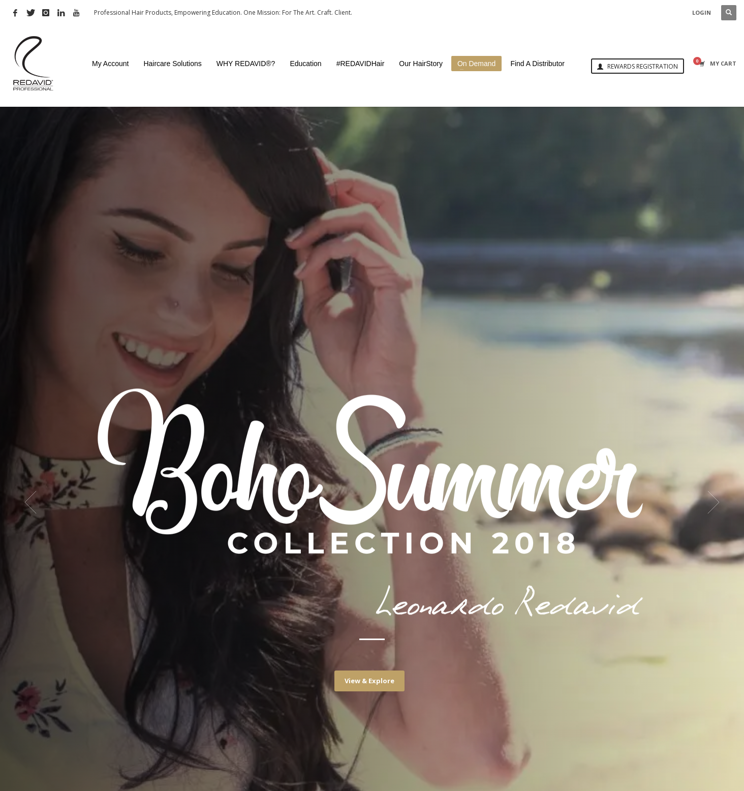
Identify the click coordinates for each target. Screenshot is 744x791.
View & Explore (369, 680)
